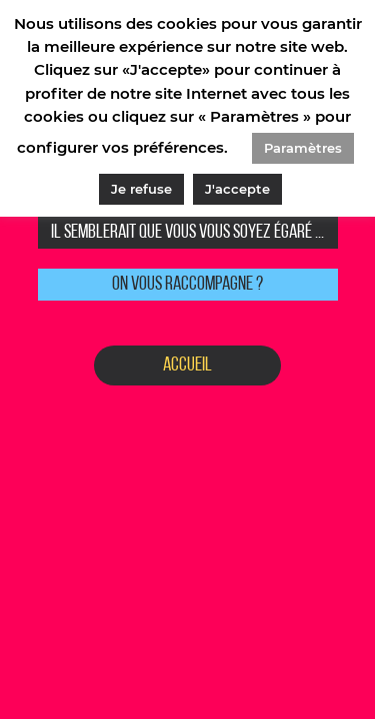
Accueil (187, 365)
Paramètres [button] (303, 148)
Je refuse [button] (141, 189)
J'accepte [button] (237, 189)
